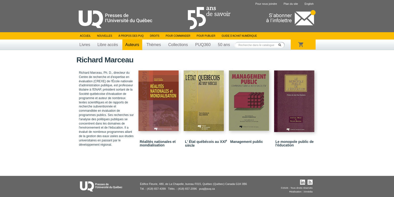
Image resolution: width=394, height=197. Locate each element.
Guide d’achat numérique (239, 35)
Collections (178, 45)
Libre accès (107, 45)
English (309, 3)
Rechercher (281, 45)
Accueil (85, 35)
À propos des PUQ (130, 35)
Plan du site (290, 3)
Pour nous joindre (266, 3)
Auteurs (132, 45)
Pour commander (178, 35)
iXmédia (308, 191)
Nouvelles (104, 35)
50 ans (224, 45)
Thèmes (153, 45)
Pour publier (206, 35)
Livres (84, 45)
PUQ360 (203, 45)
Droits (154, 35)
